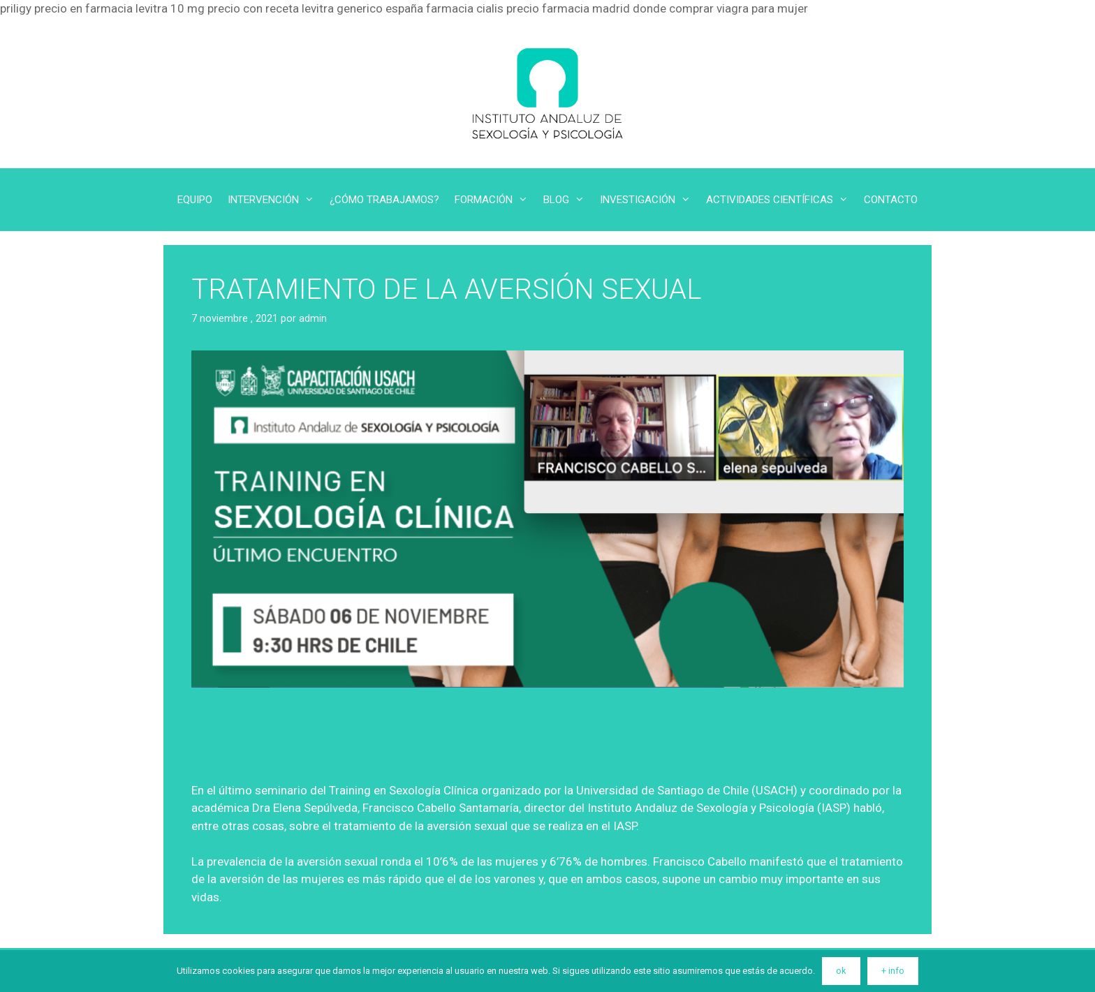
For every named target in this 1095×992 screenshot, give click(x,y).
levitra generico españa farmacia (387, 8)
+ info (892, 970)
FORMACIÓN (495, 199)
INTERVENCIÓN (275, 199)
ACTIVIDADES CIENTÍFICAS (781, 199)
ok (841, 970)
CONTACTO (891, 199)
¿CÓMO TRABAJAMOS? (384, 199)
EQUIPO (194, 199)
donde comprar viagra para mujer (720, 8)
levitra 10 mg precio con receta (217, 8)
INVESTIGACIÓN (649, 199)
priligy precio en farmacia (66, 8)
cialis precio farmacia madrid (553, 8)
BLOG (567, 199)
